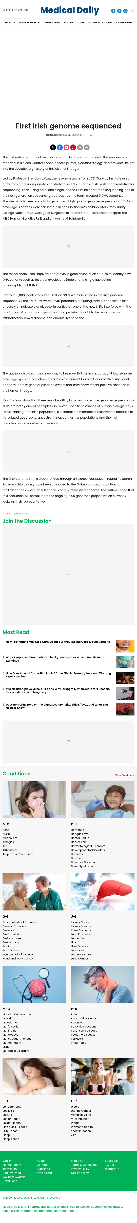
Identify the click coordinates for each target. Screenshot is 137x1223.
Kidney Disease (81, 926)
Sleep (6, 1135)
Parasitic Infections (83, 1027)
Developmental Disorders (88, 850)
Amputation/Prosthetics (18, 854)
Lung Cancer (79, 958)
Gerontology (11, 942)
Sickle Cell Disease (15, 1127)
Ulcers (75, 1107)
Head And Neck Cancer (18, 958)
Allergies (8, 842)
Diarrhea (77, 858)
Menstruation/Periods (17, 1039)
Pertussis (77, 1039)
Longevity (77, 950)
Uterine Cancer (81, 1111)
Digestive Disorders (84, 862)
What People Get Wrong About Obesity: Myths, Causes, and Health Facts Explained (55, 659)
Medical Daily (69, 10)
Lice (73, 942)
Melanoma (10, 1022)
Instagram (112, 1169)
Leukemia (77, 938)
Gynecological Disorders (19, 954)
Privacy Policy (80, 1169)
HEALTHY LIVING (74, 22)
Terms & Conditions (84, 1165)
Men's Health (11, 1027)
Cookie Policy (80, 1173)
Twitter (109, 1165)
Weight (76, 1123)
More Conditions (124, 775)
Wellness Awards (100, 22)
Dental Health (80, 838)
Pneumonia (78, 1043)
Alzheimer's (10, 850)
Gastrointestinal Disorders (20, 922)
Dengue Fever (80, 834)
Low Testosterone (82, 954)
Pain (74, 1014)
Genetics (8, 930)
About (41, 1161)
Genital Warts (12, 934)
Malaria (8, 1018)
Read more (66, 1211)
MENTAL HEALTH (29, 22)
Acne (6, 830)
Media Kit (77, 1161)
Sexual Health (12, 1123)
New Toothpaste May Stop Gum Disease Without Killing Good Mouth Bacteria (58, 642)
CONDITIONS (124, 22)
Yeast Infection (81, 1131)
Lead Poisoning (81, 934)
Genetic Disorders (14, 926)
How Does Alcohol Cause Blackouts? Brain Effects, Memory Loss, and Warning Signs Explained (58, 674)
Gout (6, 946)
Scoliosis (8, 1111)
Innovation (10, 1169)
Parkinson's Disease (84, 1031)
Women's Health (82, 1127)
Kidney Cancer (81, 922)
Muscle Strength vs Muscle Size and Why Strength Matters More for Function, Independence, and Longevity (58, 690)
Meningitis (9, 1031)
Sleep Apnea (11, 1139)
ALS (5, 846)
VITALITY (10, 22)
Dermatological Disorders (88, 846)
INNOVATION (52, 22)
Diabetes (77, 854)
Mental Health (12, 1043)
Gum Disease (11, 950)
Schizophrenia (12, 1107)
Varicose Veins (81, 1115)
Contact (42, 1165)
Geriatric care (12, 938)
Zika (73, 1135)
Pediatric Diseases (83, 1035)
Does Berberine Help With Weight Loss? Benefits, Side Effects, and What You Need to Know (57, 706)
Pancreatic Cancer (83, 1018)
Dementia (77, 830)
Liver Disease (79, 946)
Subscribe (43, 1169)
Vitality (7, 1161)
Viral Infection (80, 1119)
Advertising (44, 1173)
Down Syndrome (82, 866)
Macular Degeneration (18, 1014)
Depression (78, 842)
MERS (6, 1047)
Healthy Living (12, 1173)
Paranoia (77, 1022)
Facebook (111, 1161)
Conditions (16, 773)
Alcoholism (10, 838)
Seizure (7, 1115)
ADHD (6, 834)
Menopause (10, 1035)
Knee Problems (81, 930)
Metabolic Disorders (16, 1051)
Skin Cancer (10, 1131)
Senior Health (11, 1119)
